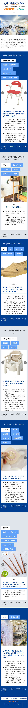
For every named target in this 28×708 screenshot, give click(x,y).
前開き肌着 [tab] (15, 617)
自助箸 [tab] (5, 528)
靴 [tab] (4, 249)
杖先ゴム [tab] (19, 249)
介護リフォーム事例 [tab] (10, 78)
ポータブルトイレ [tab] (9, 339)
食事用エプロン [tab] (8, 549)
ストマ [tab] (5, 430)
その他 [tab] (13, 347)
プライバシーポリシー (14, 701)
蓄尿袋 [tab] (5, 434)
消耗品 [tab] (15, 343)
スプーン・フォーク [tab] (10, 532)
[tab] (15, 430)
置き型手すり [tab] (17, 165)
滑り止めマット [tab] (8, 73)
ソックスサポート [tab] (9, 540)
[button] (2, 92)
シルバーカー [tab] (7, 254)
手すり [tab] (5, 165)
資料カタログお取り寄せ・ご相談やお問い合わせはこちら (14, 698)
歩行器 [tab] (19, 254)
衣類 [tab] (4, 617)
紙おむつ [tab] (6, 442)
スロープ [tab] (6, 169)
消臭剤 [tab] (5, 343)
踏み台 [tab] (16, 169)
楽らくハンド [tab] (7, 545)
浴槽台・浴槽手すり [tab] (10, 65)
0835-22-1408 (9, 9)
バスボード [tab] (7, 69)
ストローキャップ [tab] (9, 536)
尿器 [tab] (4, 347)
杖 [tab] (10, 249)
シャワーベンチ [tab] (8, 60)
